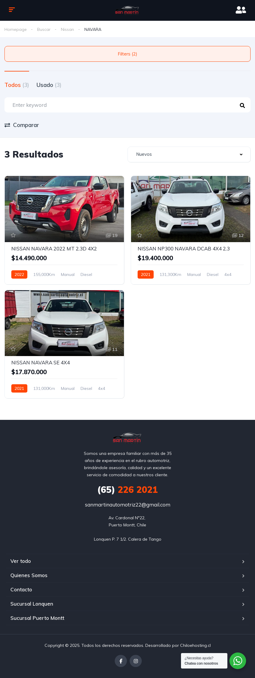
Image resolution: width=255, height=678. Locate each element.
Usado (49, 84)
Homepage (15, 29)
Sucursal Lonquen (31, 604)
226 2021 (127, 489)
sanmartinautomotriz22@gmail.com (127, 504)
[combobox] (189, 154)
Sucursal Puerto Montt (37, 618)
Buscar (44, 29)
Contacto (21, 589)
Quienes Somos (29, 575)
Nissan (67, 29)
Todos (16, 84)
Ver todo (20, 561)
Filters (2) (127, 54)
